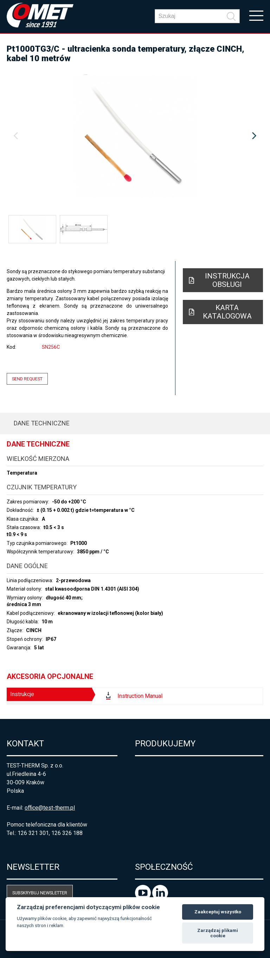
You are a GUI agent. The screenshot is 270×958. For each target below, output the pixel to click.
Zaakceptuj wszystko (217, 911)
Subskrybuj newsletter (39, 892)
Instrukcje (22, 694)
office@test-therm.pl (50, 807)
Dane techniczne (42, 423)
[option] (135, 136)
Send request (27, 378)
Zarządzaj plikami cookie (217, 933)
